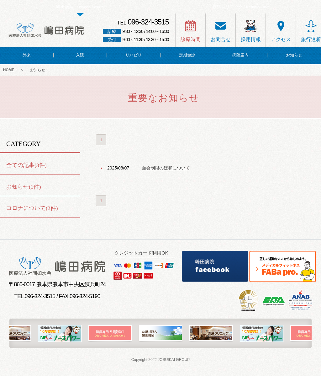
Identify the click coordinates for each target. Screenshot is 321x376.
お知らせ (38, 70)
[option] (160, 333)
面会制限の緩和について (166, 168)
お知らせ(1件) (23, 187)
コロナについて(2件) (32, 208)
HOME (8, 70)
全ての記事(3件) (26, 165)
